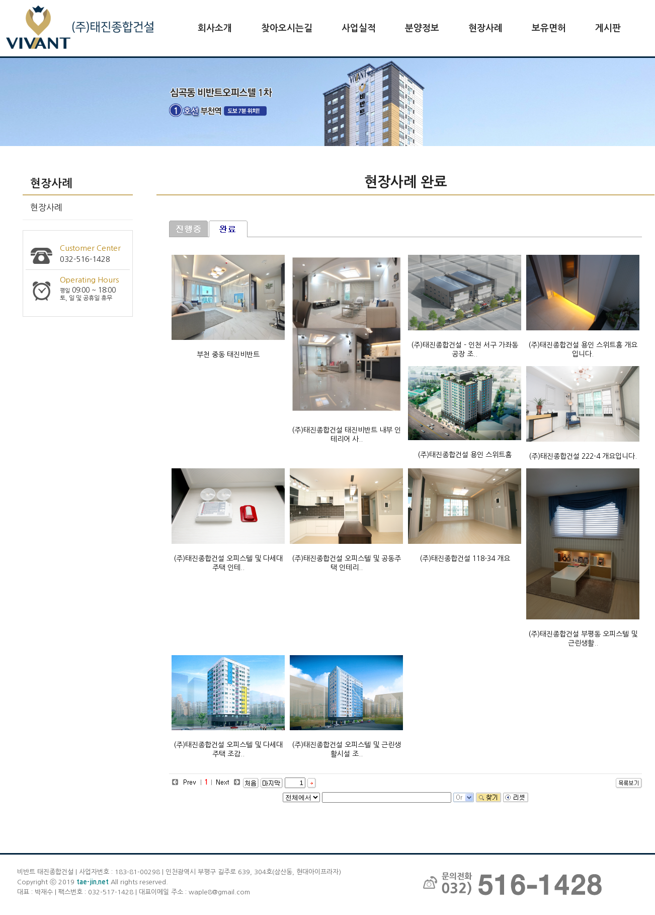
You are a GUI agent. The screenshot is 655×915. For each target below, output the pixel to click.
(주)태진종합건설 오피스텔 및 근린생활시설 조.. (346, 749)
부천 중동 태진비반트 (228, 354)
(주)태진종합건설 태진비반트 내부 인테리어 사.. (346, 435)
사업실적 (359, 28)
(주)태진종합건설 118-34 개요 (465, 558)
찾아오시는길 (286, 28)
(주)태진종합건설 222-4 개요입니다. (583, 456)
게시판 (608, 28)
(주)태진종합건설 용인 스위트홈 (465, 454)
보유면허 (549, 28)
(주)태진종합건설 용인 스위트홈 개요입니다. (582, 349)
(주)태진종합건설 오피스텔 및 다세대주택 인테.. (228, 563)
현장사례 (485, 28)
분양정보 (422, 28)
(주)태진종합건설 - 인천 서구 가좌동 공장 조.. (464, 349)
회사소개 (215, 28)
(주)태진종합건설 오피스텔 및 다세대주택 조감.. (228, 749)
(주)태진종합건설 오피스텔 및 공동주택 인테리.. (346, 563)
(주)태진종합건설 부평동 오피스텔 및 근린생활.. (582, 638)
